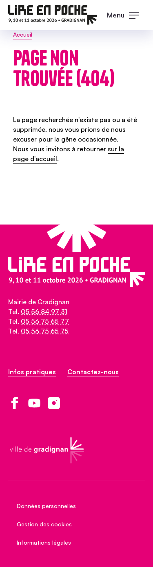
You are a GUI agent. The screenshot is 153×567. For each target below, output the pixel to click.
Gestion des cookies (44, 524)
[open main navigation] (126, 15)
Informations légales (44, 542)
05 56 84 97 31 (44, 311)
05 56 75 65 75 (45, 331)
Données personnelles (46, 505)
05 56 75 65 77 (45, 321)
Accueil (22, 34)
